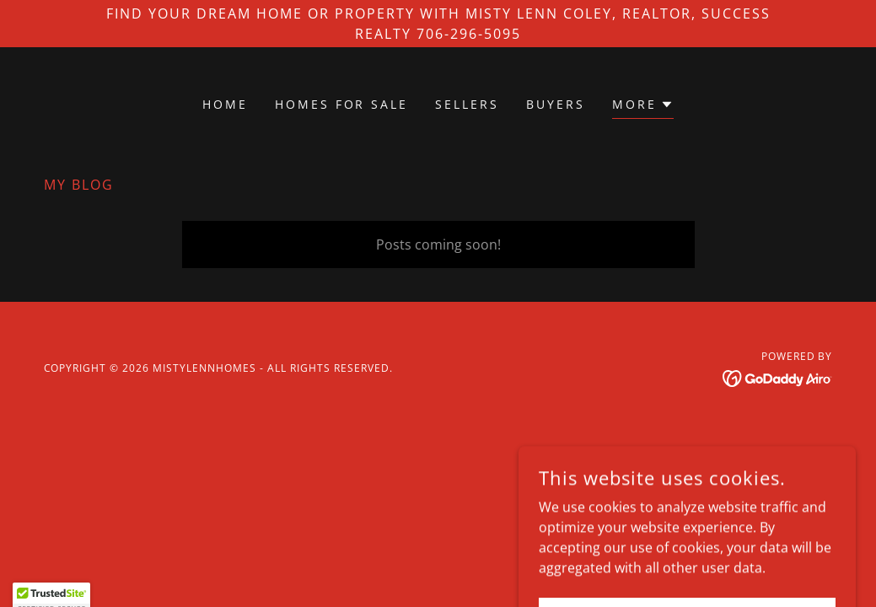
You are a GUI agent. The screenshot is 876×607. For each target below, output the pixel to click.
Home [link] (225, 104)
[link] (778, 377)
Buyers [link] (555, 104)
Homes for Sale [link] (342, 104)
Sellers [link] (467, 104)
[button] (643, 106)
